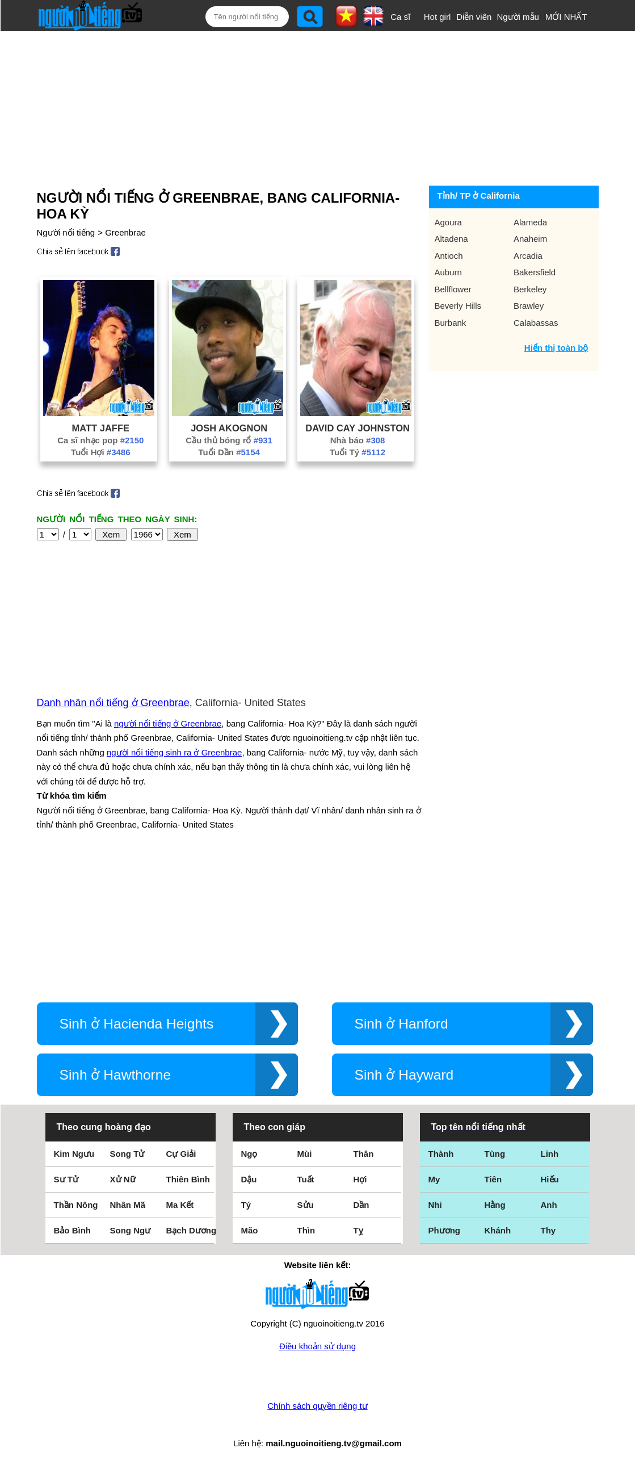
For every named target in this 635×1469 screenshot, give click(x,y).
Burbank (450, 323)
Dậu (249, 1179)
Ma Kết (180, 1205)
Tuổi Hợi (100, 452)
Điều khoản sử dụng (317, 1346)
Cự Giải (181, 1154)
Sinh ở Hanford (401, 1023)
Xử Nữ (123, 1179)
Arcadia (528, 256)
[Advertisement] (308, 106)
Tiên (493, 1179)
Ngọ (249, 1154)
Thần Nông (76, 1205)
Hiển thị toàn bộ (556, 347)
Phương (444, 1230)
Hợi (360, 1179)
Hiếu (550, 1179)
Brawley (529, 305)
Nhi (435, 1205)
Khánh (498, 1230)
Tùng (495, 1154)
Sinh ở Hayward (404, 1074)
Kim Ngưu (74, 1154)
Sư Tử (66, 1179)
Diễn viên (473, 17)
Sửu (305, 1205)
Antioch (449, 256)
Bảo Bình (72, 1230)
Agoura (448, 222)
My (434, 1179)
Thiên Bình (188, 1179)
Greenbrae (125, 232)
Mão (249, 1230)
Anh (549, 1205)
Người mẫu (518, 17)
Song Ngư (130, 1230)
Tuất (305, 1179)
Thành (441, 1154)
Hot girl (437, 17)
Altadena (451, 239)
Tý (246, 1205)
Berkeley (530, 289)
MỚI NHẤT (566, 17)
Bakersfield (535, 272)
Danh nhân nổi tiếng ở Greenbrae (113, 702)
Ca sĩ (400, 17)
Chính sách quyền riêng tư (317, 1406)
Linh (550, 1154)
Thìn (306, 1230)
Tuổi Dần (228, 452)
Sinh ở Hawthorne (115, 1074)
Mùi (304, 1154)
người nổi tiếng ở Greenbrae (167, 723)
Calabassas (536, 323)
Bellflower (453, 289)
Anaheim (530, 239)
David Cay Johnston (357, 428)
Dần (361, 1205)
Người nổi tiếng (66, 232)
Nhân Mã (128, 1205)
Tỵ (358, 1230)
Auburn (448, 272)
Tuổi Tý (357, 452)
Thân (364, 1154)
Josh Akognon (229, 428)
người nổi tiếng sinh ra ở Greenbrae (174, 752)
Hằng (495, 1205)
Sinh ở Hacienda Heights (137, 1023)
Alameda (530, 222)
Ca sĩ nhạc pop (100, 440)
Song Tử (127, 1154)
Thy (548, 1230)
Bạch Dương (191, 1230)
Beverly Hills (458, 305)
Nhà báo (357, 440)
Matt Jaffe (100, 428)
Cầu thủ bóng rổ (229, 440)
